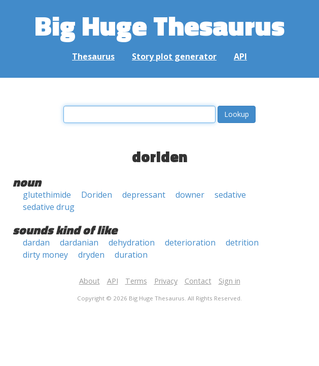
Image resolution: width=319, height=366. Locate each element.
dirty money (45, 254)
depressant (143, 194)
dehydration (132, 242)
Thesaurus (93, 56)
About (89, 281)
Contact (198, 281)
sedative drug (49, 206)
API (240, 56)
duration (131, 254)
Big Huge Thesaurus (159, 25)
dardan (36, 242)
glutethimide (47, 194)
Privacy (166, 281)
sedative (230, 194)
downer (189, 194)
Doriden (96, 194)
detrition (242, 242)
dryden (91, 254)
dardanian (79, 242)
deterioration (190, 242)
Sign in (229, 281)
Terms (136, 281)
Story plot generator (174, 56)
